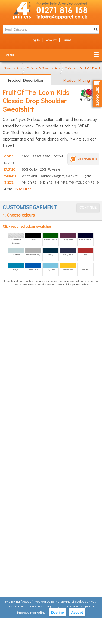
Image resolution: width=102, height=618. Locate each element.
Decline (57, 612)
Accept (77, 612)
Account (51, 40)
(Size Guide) (23, 188)
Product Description (25, 80)
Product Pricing (76, 80)
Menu (9, 55)
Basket (67, 40)
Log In (36, 40)
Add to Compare (87, 158)
